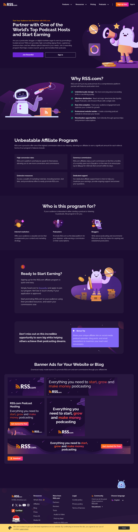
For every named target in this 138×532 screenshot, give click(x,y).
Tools (55, 510)
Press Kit (36, 516)
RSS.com (95, 503)
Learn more (24, 529)
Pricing (93, 4)
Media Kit (36, 520)
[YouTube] (24, 505)
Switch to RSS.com (61, 523)
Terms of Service (78, 508)
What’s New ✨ (39, 500)
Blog (35, 508)
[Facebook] (13, 505)
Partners (56, 502)
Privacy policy (77, 504)
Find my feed (58, 519)
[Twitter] (16, 505)
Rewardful (43, 288)
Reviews (56, 506)
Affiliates (36, 504)
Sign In (132, 4)
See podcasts (97, 507)
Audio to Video (59, 514)
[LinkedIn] (20, 505)
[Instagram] (28, 505)
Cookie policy (77, 500)
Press (35, 512)
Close (124, 528)
